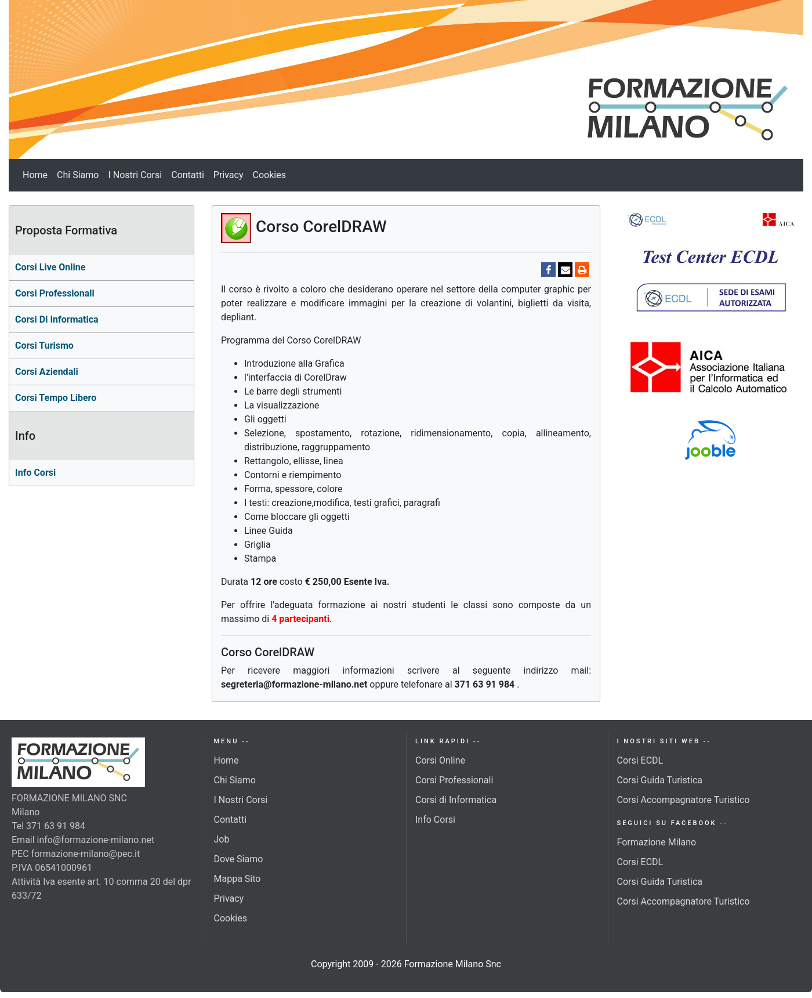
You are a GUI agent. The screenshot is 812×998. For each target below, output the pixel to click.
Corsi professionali (55, 293)
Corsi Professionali (454, 780)
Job (222, 839)
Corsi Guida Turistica (659, 780)
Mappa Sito (237, 878)
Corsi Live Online (50, 267)
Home (35, 174)
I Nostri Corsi (135, 174)
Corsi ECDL (640, 760)
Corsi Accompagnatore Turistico (683, 799)
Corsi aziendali (46, 371)
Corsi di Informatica (455, 799)
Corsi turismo (44, 345)
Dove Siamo (238, 859)
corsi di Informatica (57, 319)
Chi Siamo (78, 174)
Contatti (187, 174)
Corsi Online (440, 760)
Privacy (228, 174)
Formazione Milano (657, 842)
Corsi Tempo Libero (55, 397)
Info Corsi (35, 472)
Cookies (269, 174)
